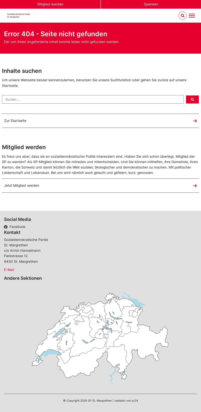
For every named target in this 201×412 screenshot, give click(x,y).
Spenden (151, 4)
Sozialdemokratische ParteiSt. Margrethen (18, 15)
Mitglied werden (50, 4)
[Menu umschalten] (192, 16)
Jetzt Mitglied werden (21, 185)
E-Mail (9, 270)
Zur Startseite (15, 121)
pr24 (135, 400)
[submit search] (192, 99)
